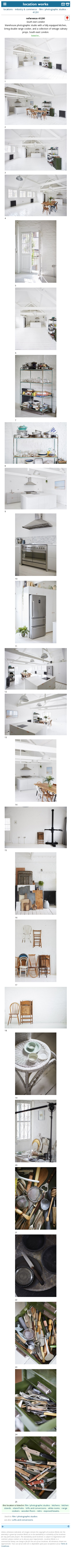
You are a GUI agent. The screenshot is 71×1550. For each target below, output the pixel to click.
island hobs (18, 1508)
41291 (36, 12)
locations (8, 9)
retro (39, 1511)
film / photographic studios (52, 9)
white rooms (54, 1508)
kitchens (56, 1505)
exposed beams (51, 1511)
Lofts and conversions (22, 1519)
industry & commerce (26, 9)
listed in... (35, 35)
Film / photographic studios (24, 1516)
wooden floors (28, 1511)
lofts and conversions (36, 1508)
